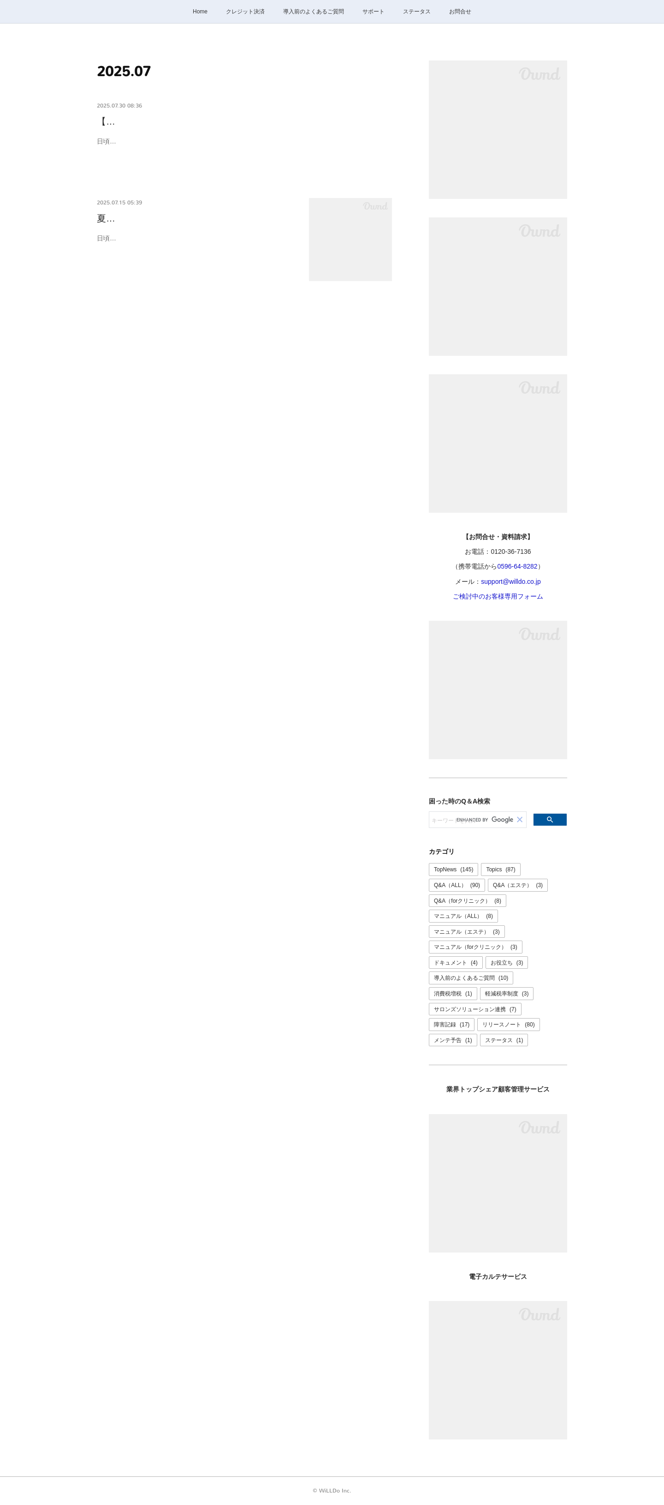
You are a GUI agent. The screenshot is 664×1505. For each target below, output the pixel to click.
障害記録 (451, 1024)
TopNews (453, 869)
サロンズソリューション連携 (475, 1009)
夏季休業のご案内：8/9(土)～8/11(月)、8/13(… (194, 218)
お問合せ (460, 11)
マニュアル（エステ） (467, 932)
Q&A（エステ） (518, 885)
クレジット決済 (245, 11)
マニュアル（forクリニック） (475, 947)
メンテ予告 (453, 1040)
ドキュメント (456, 962)
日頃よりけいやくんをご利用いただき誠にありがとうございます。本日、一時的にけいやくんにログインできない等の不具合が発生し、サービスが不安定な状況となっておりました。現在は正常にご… (242, 147)
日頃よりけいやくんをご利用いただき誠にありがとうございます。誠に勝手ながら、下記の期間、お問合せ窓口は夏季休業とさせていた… (197, 243)
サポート (373, 11)
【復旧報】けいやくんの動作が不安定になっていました (212, 121)
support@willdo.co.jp (510, 581)
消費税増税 (453, 993)
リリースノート (508, 1024)
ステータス (417, 11)
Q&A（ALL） (457, 885)
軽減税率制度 (507, 993)
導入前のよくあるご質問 (313, 11)
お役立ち (507, 962)
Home (200, 11)
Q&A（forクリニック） (467, 901)
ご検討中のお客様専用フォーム (498, 596)
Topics (500, 869)
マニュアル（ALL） (463, 916)
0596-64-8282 (517, 566)
